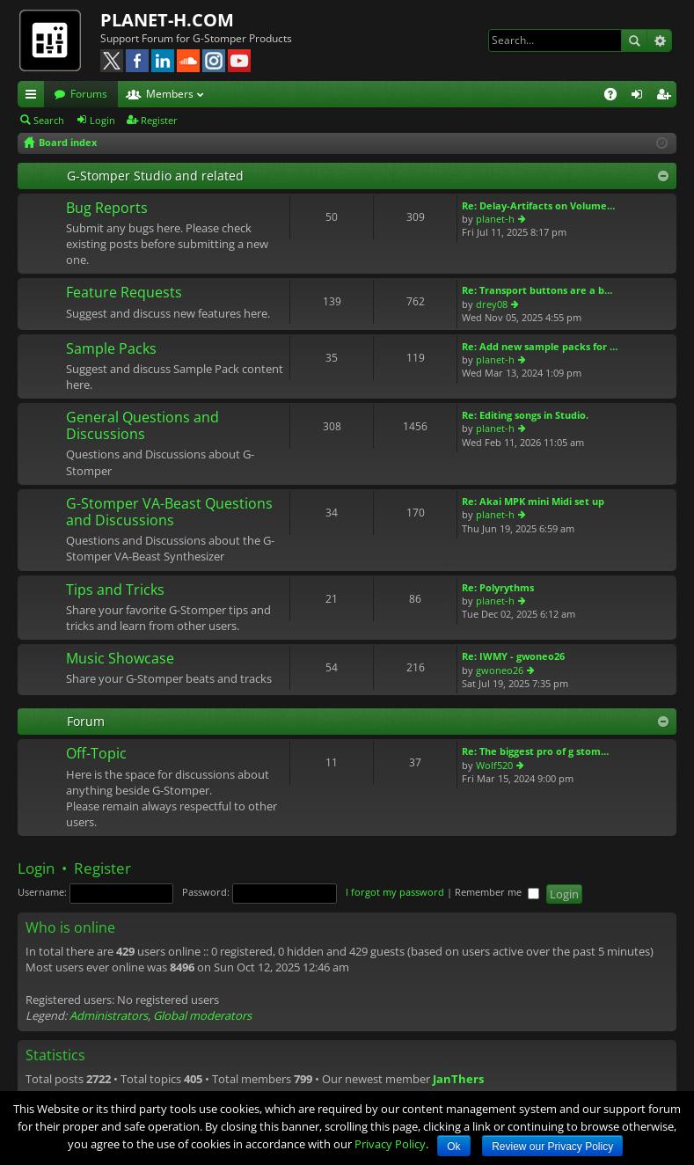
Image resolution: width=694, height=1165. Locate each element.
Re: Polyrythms (498, 587)
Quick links (34, 96)
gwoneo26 (499, 670)
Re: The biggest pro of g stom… (535, 751)
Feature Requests (124, 293)
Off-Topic (96, 754)
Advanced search (659, 40)
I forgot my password (395, 891)
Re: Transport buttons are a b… (537, 290)
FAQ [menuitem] (616, 96)
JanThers (458, 1079)
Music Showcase (120, 659)
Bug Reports (107, 208)
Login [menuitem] (640, 96)
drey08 (492, 304)
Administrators (108, 1015)
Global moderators (202, 1015)
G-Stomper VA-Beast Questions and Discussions (169, 512)
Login (102, 120)
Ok (453, 1146)
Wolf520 (494, 765)
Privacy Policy (390, 1144)
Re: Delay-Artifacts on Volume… (538, 205)
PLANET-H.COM (167, 20)
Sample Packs (111, 349)
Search (634, 40)
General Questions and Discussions (142, 426)
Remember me (497, 891)
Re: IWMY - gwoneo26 (513, 656)
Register (159, 120)
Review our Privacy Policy (552, 1146)
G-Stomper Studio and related (155, 175)
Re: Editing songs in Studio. (525, 414)
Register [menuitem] (666, 96)
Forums (88, 93)
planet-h (495, 218)
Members (170, 93)
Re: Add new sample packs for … (539, 346)
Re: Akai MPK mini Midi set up (533, 501)
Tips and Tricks (115, 590)
